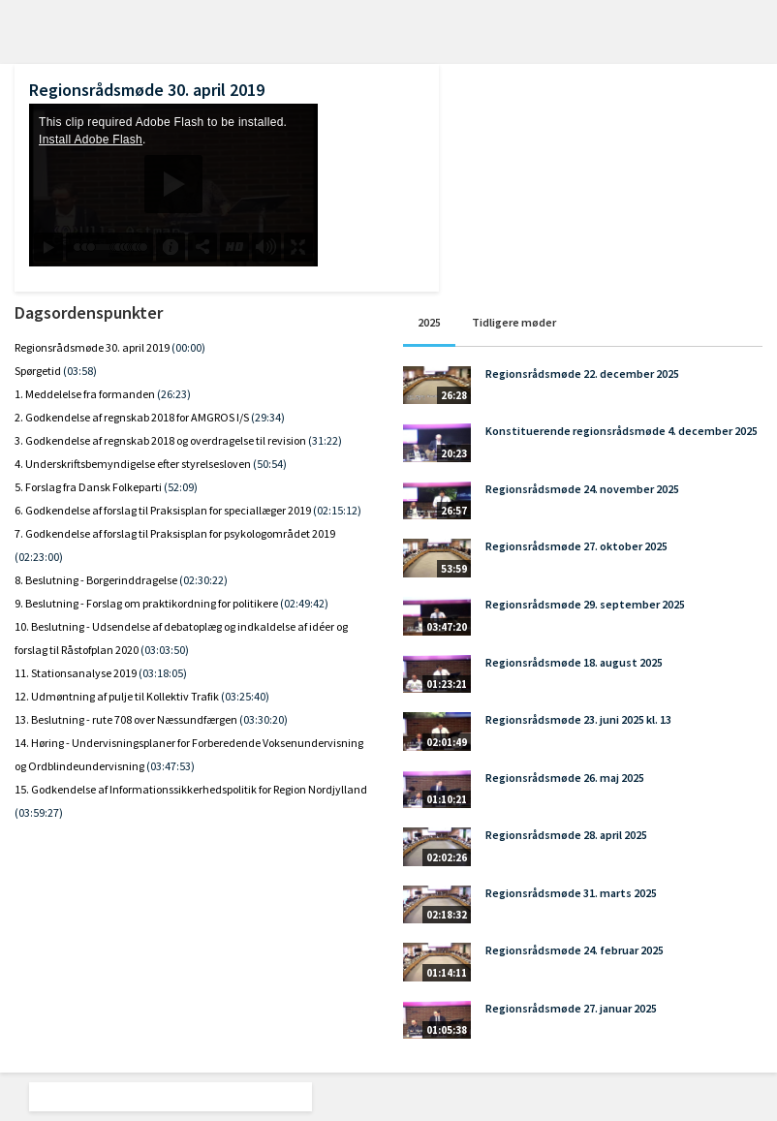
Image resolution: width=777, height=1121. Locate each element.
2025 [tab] (429, 322)
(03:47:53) (170, 766)
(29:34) (268, 417)
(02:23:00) (39, 556)
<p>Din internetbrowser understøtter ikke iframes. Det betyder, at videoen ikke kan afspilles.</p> (173, 185)
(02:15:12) (337, 510)
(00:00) (188, 347)
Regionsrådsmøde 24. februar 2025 (574, 950)
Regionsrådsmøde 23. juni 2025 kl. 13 (578, 719)
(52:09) (181, 487)
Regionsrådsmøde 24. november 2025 (582, 489)
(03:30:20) (263, 719)
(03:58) (80, 370)
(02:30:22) (203, 580)
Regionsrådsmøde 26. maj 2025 (564, 777)
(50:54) (270, 463)
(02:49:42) (304, 603)
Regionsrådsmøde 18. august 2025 (574, 662)
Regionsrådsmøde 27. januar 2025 (571, 1008)
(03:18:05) (163, 673)
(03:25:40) (245, 696)
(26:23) (174, 394)
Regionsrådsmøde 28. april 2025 (566, 834)
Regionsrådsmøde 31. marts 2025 (571, 893)
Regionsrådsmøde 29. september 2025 (585, 604)
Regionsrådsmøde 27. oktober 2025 (576, 546)
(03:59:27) (39, 812)
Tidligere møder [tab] (514, 322)
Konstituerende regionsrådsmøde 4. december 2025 (621, 430)
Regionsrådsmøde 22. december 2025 (582, 373)
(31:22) (325, 440)
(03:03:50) (164, 649)
